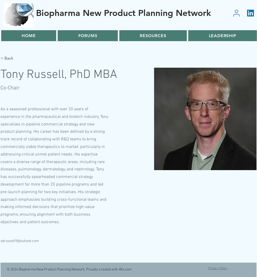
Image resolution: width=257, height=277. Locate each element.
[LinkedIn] (250, 13)
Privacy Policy (217, 268)
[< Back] (11, 58)
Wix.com (125, 269)
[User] (236, 13)
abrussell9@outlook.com (20, 241)
